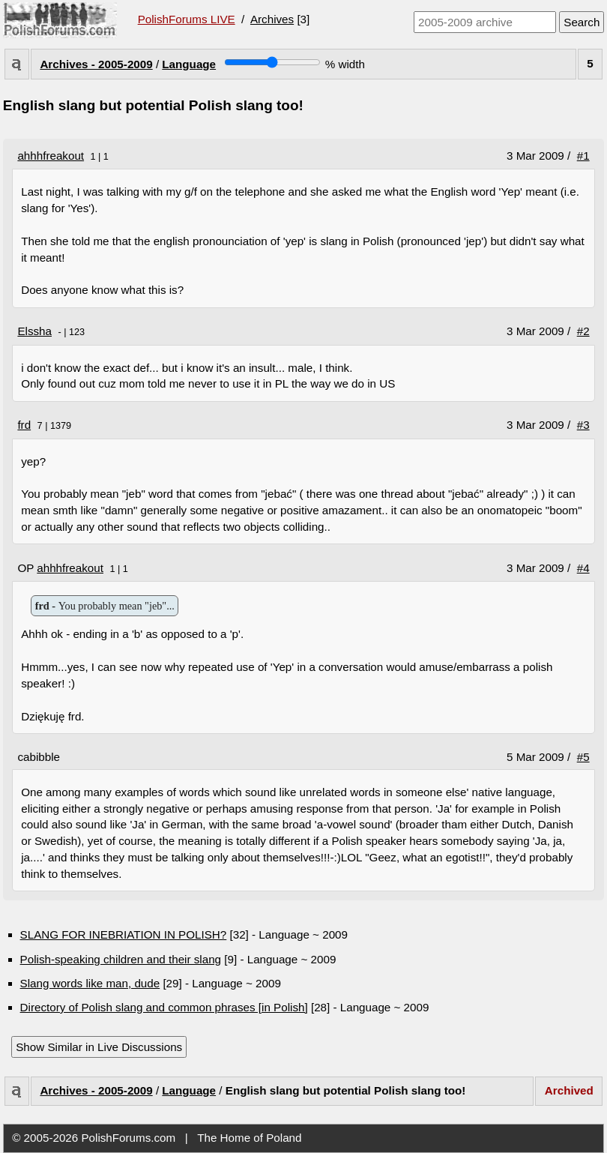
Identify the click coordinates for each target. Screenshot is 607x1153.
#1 (583, 155)
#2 (583, 331)
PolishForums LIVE (186, 19)
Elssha (34, 331)
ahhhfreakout (50, 155)
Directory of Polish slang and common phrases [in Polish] (164, 1007)
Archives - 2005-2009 (96, 64)
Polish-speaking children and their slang (120, 959)
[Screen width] (272, 62)
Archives (272, 19)
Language (189, 64)
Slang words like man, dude (90, 983)
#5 (583, 756)
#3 (583, 424)
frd (24, 424)
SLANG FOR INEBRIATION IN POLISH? (123, 934)
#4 (583, 568)
